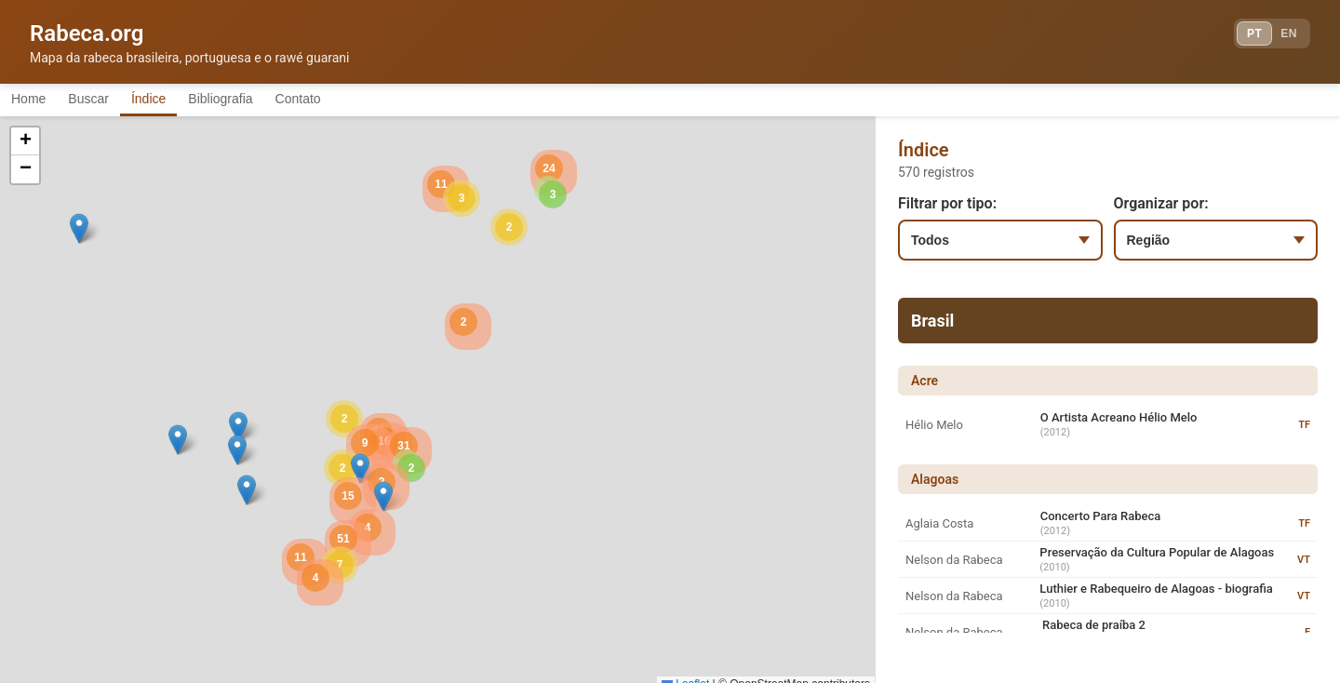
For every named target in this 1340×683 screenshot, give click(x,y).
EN (1282, 37)
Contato (365, 100)
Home (36, 100)
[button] (238, 430)
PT (1234, 37)
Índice (185, 100)
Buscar (110, 100)
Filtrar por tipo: (947, 207)
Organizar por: (1161, 207)
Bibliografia (272, 100)
